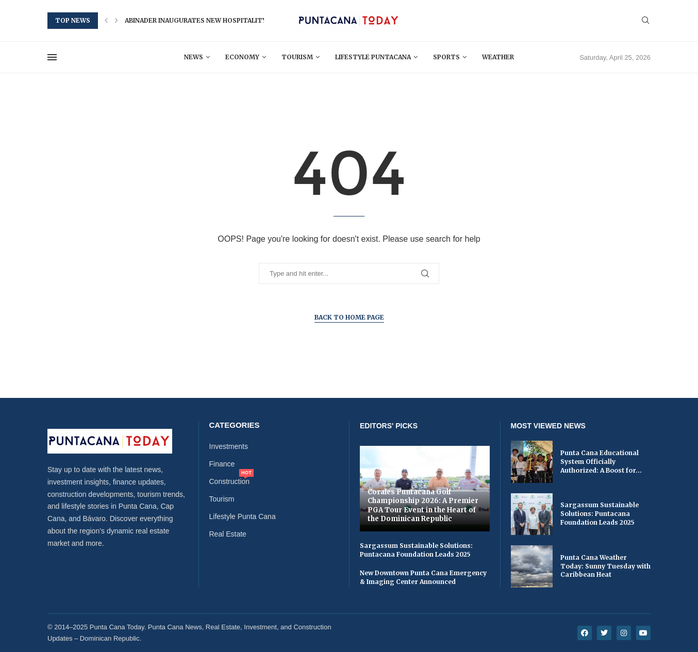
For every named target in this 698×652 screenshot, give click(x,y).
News (193, 57)
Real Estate (227, 534)
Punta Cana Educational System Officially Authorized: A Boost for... (601, 461)
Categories (234, 425)
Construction (229, 481)
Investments (228, 446)
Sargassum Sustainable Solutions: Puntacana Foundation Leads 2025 (416, 550)
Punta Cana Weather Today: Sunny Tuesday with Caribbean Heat (605, 566)
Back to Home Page (349, 317)
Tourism (297, 57)
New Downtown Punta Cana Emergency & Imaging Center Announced (423, 577)
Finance (222, 463)
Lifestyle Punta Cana (242, 516)
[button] (106, 20)
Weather (498, 57)
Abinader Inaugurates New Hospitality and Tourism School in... (241, 20)
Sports (446, 57)
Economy (242, 57)
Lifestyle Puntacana (373, 57)
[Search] (645, 20)
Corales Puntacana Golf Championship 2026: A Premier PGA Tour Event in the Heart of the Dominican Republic (423, 506)
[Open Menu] (52, 57)
